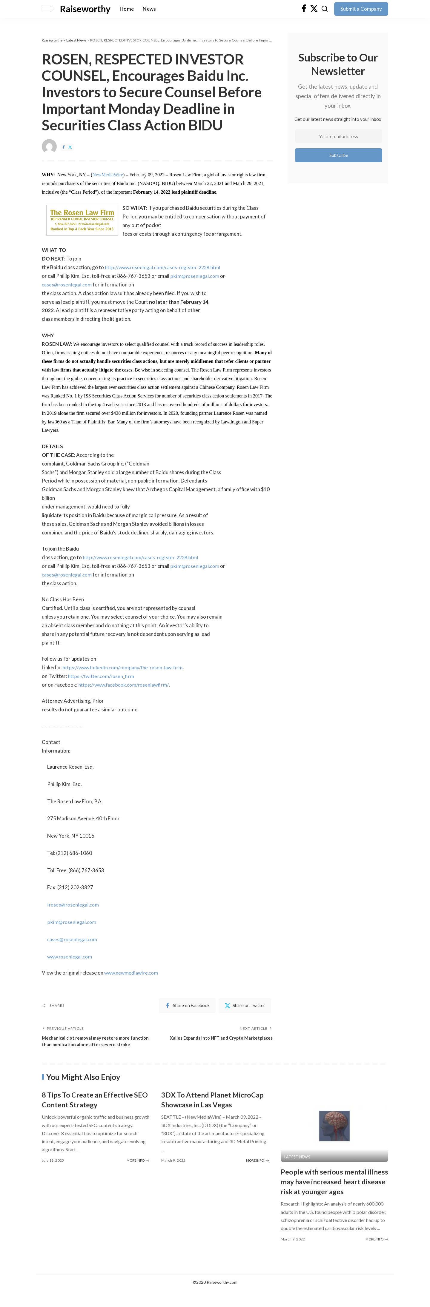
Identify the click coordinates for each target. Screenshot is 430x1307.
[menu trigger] (51, 9)
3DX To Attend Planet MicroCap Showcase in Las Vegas (207, 1111)
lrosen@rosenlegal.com (73, 904)
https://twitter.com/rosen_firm (102, 676)
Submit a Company (361, 9)
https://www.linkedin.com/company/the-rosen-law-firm (123, 667)
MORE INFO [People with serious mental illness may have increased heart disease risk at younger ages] (377, 1255)
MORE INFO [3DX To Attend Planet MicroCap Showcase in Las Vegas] (257, 1177)
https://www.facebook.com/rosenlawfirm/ (125, 685)
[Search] (324, 9)
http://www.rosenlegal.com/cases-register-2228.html (165, 267)
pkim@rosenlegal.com (195, 276)
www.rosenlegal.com (70, 956)
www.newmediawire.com (132, 973)
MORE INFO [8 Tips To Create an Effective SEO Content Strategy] (138, 1167)
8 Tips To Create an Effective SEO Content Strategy (92, 1106)
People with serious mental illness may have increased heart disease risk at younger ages (332, 1193)
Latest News (297, 1164)
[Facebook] (304, 9)
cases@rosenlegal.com (67, 284)
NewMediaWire (108, 174)
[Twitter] (314, 9)
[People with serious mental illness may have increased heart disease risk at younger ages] (334, 1133)
